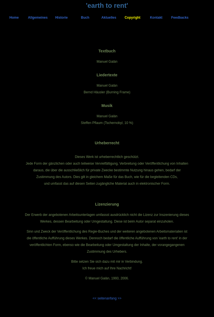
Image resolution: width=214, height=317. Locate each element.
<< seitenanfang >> (107, 298)
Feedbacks (179, 17)
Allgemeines (38, 17)
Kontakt (156, 17)
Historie (61, 17)
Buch (85, 17)
